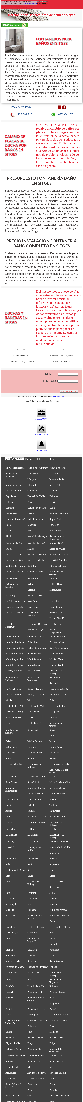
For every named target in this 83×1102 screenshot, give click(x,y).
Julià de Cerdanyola (15, 601)
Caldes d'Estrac (56, 584)
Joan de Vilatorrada (58, 513)
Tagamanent (33, 858)
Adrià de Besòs (56, 543)
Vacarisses (54, 752)
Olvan (30, 875)
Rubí (29, 530)
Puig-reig (31, 1026)
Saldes (52, 758)
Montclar (31, 904)
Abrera (8, 810)
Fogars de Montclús (37, 816)
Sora (29, 1031)
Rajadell (10, 992)
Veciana (53, 741)
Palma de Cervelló (36, 1009)
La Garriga (32, 834)
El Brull (31, 829)
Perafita (53, 1090)
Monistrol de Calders (16, 1055)
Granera (9, 949)
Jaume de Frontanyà (15, 519)
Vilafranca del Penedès (56, 573)
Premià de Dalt (34, 992)
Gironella (10, 829)
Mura (8, 530)
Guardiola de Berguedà (33, 940)
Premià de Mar (34, 1049)
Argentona (10, 1037)
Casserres (32, 1084)
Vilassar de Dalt (13, 554)
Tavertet (31, 810)
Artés (30, 864)
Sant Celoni (33, 782)
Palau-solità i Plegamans (55, 981)
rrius (51, 932)
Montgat (53, 898)
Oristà (8, 741)
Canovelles (32, 606)
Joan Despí (32, 601)
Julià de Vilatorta (14, 490)
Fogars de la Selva (58, 816)
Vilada (9, 700)
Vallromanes (12, 747)
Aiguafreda (10, 1072)
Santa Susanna (56, 961)
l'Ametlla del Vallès (58, 841)
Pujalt (52, 997)
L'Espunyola (33, 841)
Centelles (10, 927)
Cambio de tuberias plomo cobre (21, 361)
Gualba (52, 938)
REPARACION (41, 433)
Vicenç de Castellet (15, 612)
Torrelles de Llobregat (33, 883)
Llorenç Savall (56, 665)
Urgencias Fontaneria (21, 356)
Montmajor (32, 898)
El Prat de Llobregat (59, 915)
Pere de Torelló (56, 618)
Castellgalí (32, 1014)
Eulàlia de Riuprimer (37, 467)
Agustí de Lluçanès (36, 543)
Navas (30, 979)
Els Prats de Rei (13, 717)
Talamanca (11, 858)
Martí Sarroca (34, 659)
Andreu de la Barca (14, 543)
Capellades (11, 496)
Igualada (10, 909)
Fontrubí (31, 892)
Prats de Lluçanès (57, 992)
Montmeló (54, 853)
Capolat (53, 490)
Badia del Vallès (57, 548)
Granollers (54, 944)
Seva (29, 735)
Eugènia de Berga (57, 467)
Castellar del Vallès (36, 706)
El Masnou (11, 915)
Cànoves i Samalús (15, 606)
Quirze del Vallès (35, 636)
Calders (31, 589)
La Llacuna (54, 829)
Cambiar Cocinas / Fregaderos (61, 356)
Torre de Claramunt (36, 1078)
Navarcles (54, 524)
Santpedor (32, 961)
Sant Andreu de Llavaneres (56, 537)
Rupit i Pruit (55, 519)
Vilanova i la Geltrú (37, 554)
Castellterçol (12, 932)
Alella (52, 1067)
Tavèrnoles (54, 810)
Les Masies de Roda (59, 764)
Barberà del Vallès (36, 496)
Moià (8, 1014)
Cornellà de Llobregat (55, 974)
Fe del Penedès (34, 723)
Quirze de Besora (57, 636)
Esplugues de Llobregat (55, 823)
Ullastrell (31, 485)
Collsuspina (11, 972)
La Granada (11, 834)
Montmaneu (11, 898)
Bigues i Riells (13, 1043)
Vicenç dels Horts (14, 694)
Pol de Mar (32, 642)
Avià (7, 864)
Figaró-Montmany (36, 822)
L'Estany (10, 841)
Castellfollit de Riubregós (12, 1022)
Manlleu (31, 955)
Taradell (9, 816)
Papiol (9, 1009)
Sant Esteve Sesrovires (33, 679)
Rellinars (53, 986)
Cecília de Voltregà (58, 689)
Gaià (8, 892)
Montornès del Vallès (59, 847)
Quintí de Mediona (15, 642)
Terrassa (53, 717)
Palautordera (55, 677)
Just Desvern (33, 670)
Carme (52, 1084)
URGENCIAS (41, 449)
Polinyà (9, 1061)
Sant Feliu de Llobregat (55, 672)
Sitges (52, 730)
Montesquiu (11, 904)
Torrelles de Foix (57, 1072)
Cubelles (31, 805)
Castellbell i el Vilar (15, 706)
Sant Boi (31, 565)
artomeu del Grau (57, 565)
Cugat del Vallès (13, 689)
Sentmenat (54, 887)
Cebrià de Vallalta (58, 560)
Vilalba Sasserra (35, 741)
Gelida (9, 979)
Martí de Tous (56, 659)
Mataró (30, 548)
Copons (53, 966)
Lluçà (52, 870)
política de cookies (30, 4)
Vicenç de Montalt (36, 560)
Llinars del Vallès (14, 764)
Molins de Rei (56, 1055)
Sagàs (30, 870)
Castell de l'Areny (58, 1020)
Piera (29, 1090)
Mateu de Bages (57, 653)
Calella (30, 513)
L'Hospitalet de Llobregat (56, 836)
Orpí (51, 735)
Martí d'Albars (34, 665)
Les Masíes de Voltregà (34, 765)
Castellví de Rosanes (37, 927)
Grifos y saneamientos (61, 361)
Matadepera (33, 711)
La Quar (53, 776)
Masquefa (54, 711)
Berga (30, 1043)
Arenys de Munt (35, 1037)
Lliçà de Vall (12, 799)
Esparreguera (33, 972)
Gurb (8, 938)
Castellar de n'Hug (14, 711)
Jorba (52, 892)
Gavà (30, 1095)
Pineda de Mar (56, 1061)
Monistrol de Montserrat (55, 1050)
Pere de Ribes (34, 653)
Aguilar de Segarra (36, 1072)
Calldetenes (11, 513)
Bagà (29, 502)
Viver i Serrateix (35, 793)
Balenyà (9, 502)
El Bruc (53, 799)
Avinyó (30, 584)
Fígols (9, 822)
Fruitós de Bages (35, 629)
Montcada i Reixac (58, 904)
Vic (29, 700)
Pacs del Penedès (35, 986)
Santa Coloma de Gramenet (13, 475)
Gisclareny (32, 949)
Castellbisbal (12, 1067)
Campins (10, 507)
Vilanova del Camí (15, 571)
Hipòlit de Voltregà (15, 648)
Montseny (10, 595)
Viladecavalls (12, 578)
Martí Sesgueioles (14, 659)
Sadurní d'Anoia (35, 689)
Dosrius (9, 805)
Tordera (53, 805)
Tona (51, 595)
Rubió (8, 524)
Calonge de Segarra (36, 507)
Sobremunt (32, 730)
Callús (52, 507)
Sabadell (53, 683)
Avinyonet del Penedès (12, 585)
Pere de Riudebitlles (15, 653)
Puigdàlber (54, 1003)
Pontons (9, 997)
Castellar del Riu (57, 706)
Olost (52, 875)
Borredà (53, 858)
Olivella (9, 881)
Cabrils (52, 502)
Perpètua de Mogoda (15, 966)
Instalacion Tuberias (21, 350)
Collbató (31, 909)
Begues (52, 1026)
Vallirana (31, 747)
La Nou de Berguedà (37, 624)
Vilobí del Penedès (58, 793)
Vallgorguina (55, 747)
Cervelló (10, 847)
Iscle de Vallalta (35, 519)
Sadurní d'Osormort (58, 694)
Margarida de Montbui (11, 731)
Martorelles (33, 473)
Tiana (30, 717)
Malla (52, 955)
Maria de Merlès (57, 788)
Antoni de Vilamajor (37, 536)
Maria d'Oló (55, 485)
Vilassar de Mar (35, 595)
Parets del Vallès (13, 1095)
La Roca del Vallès (36, 776)
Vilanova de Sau (57, 479)
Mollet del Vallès (35, 1055)
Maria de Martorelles (59, 782)
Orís (8, 875)
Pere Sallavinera (57, 642)
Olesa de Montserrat (59, 1095)
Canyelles (54, 601)
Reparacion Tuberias (62, 350)
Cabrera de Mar (35, 571)
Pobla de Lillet (34, 1061)
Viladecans (32, 578)
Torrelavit (10, 1078)
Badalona (53, 578)
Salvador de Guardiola (33, 614)
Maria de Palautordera (11, 789)
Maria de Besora (57, 881)
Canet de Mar (55, 606)
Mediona (53, 1031)
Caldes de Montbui (36, 648)
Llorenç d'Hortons (14, 670)
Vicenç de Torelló (36, 694)
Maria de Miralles (36, 788)
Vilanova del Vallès (58, 554)
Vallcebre (10, 752)
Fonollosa (54, 949)
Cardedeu (32, 490)
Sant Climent (12, 782)
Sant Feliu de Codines (11, 679)
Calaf (52, 700)
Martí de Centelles (14, 665)
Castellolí (32, 932)
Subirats (31, 758)
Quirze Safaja (12, 636)
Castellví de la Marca (59, 927)
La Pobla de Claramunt (11, 625)
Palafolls (10, 986)
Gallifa (9, 1031)
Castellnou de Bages (15, 870)
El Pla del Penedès (58, 909)
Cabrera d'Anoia (13, 1049)
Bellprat (53, 1043)
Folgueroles (11, 955)
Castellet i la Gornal (37, 1020)
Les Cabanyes (12, 776)
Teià (8, 723)
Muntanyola (55, 589)
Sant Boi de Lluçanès (16, 565)
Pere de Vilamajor (58, 612)
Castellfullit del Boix (59, 1014)
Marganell (32, 479)
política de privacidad (58, 396)
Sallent (9, 548)
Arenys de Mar (56, 1037)
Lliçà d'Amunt (34, 799)
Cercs (52, 921)
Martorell (53, 473)
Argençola (54, 864)
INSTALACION (41, 417)
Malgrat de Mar (13, 961)
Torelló (52, 1078)
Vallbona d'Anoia (35, 752)
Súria (8, 758)
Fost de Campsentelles (56, 631)
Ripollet (9, 536)
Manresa (31, 524)
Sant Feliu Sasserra (58, 648)
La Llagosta (55, 624)
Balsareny (54, 496)
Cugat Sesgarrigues (15, 560)
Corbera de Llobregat (37, 966)
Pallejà (52, 1009)
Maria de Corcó (13, 485)
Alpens (30, 1067)
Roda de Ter (55, 530)
